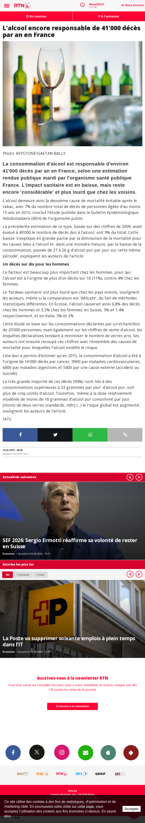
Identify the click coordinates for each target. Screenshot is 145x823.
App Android (131, 752)
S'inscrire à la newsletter (72, 706)
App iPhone (108, 752)
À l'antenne (108, 16)
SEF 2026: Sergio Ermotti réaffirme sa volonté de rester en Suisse (70, 543)
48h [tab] (7, 574)
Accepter (131, 809)
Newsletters (85, 752)
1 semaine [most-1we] (23, 574)
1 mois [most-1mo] (40, 574)
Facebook (13, 752)
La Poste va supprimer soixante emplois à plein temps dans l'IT (69, 641)
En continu (36, 16)
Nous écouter (134, 5)
